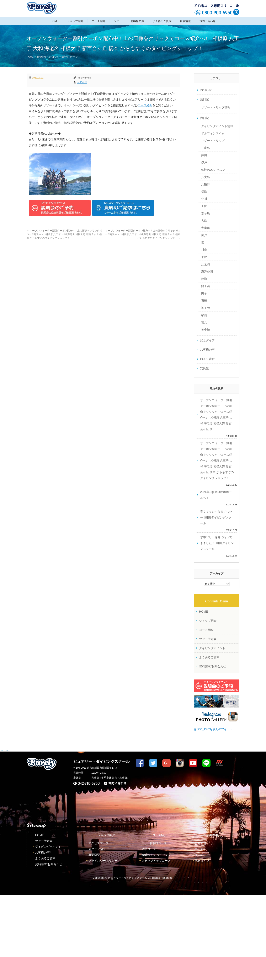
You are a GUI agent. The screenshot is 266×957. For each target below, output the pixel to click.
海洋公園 (207, 271)
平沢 (204, 257)
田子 (204, 293)
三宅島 (205, 148)
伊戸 (204, 162)
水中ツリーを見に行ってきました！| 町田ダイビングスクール (217, 543)
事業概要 (94, 917)
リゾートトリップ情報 (215, 107)
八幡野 (205, 184)
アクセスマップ (98, 905)
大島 (204, 220)
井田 (204, 155)
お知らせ (53, 56)
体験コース (149, 911)
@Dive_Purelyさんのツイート (213, 729)
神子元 (205, 308)
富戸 (204, 235)
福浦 (204, 315)
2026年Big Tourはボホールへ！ (216, 494)
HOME (54, 21)
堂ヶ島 (205, 213)
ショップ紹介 (75, 21)
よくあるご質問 (162, 21)
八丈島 (205, 177)
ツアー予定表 (208, 639)
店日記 (204, 99)
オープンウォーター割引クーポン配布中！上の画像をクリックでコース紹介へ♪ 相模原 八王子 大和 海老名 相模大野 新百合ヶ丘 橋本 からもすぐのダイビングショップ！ (64, 234)
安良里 (204, 368)
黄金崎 (205, 329)
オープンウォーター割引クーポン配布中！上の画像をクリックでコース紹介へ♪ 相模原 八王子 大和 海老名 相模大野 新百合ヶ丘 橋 (216, 414)
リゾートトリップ (212, 140)
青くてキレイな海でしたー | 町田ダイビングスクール (216, 517)
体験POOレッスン (213, 169)
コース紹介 (98, 21)
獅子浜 (205, 286)
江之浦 (205, 264)
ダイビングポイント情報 (217, 126)
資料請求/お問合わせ (212, 666)
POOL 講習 (207, 359)
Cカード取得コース (154, 905)
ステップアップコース (156, 922)
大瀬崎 (205, 228)
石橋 (204, 300)
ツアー (118, 21)
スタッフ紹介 (97, 911)
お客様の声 (137, 21)
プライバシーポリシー (102, 922)
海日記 (204, 118)
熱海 (204, 278)
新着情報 (185, 21)
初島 (204, 191)
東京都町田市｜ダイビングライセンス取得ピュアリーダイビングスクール (42, 8)
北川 (204, 198)
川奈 (204, 249)
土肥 (204, 206)
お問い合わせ (207, 21)
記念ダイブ (207, 340)
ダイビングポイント (212, 648)
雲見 (204, 322)
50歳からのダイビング (156, 917)
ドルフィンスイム (212, 133)
